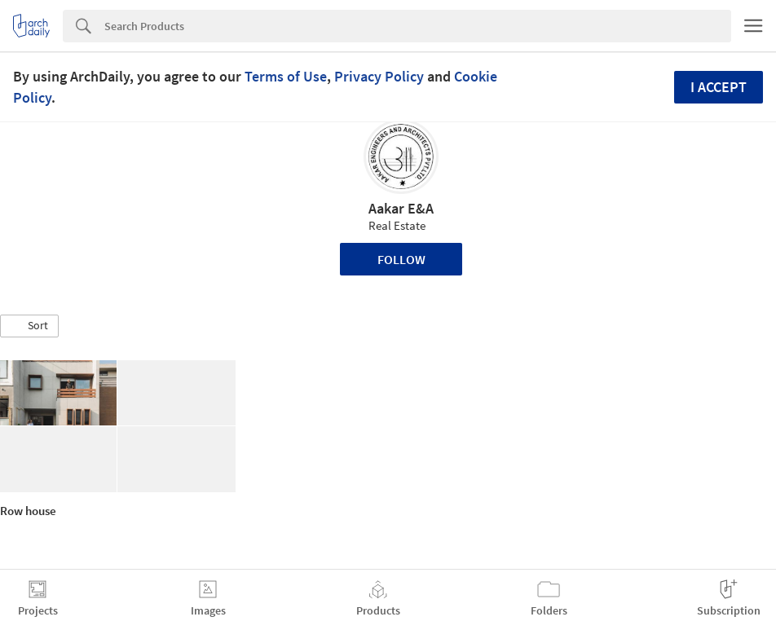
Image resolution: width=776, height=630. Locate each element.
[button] (29, 326)
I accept (718, 86)
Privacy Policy (379, 76)
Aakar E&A (401, 208)
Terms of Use (286, 76)
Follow (401, 259)
